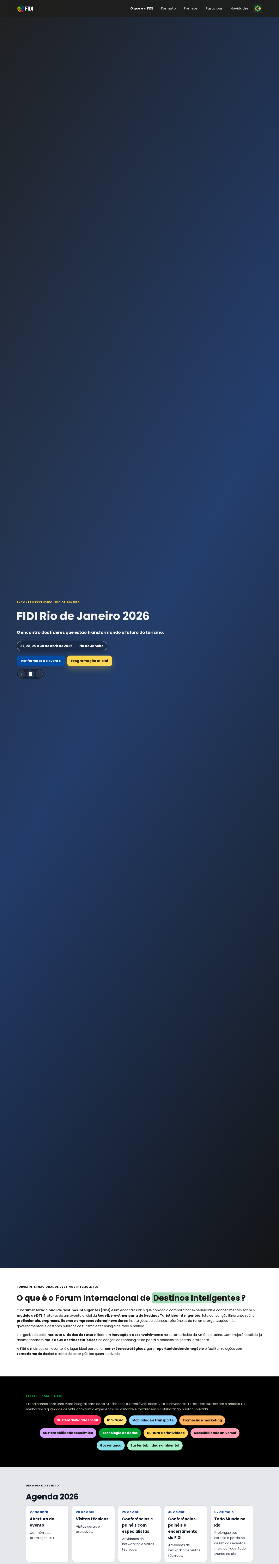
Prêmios (191, 8)
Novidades (239, 8)
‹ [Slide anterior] (21, 674)
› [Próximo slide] (39, 674)
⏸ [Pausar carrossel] (30, 674)
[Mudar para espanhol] (257, 8)
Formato (168, 8)
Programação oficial (89, 660)
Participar (214, 8)
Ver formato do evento (41, 660)
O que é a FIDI (141, 8)
